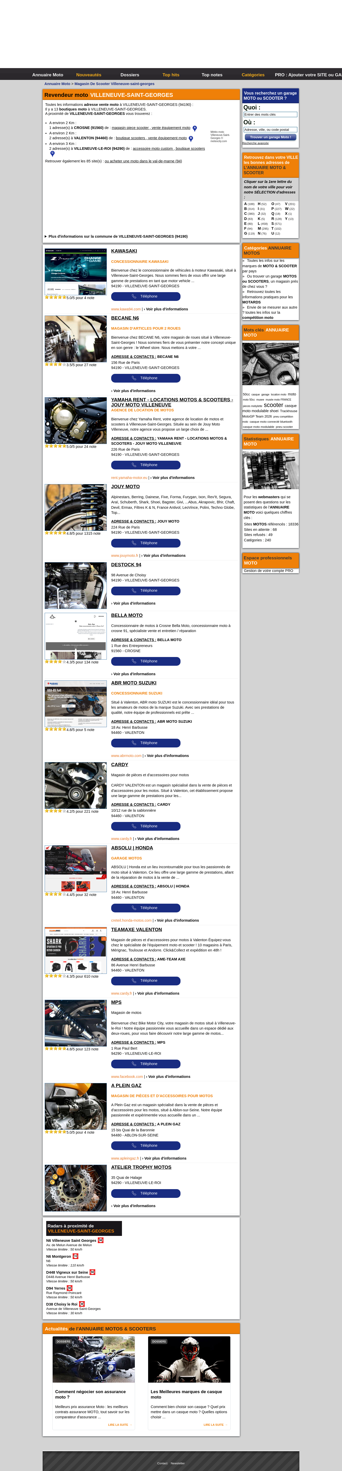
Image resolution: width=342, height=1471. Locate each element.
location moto (278, 394)
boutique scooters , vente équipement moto (151, 138)
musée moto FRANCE (278, 399)
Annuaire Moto (47, 74)
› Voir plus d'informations (166, 309)
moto (292, 394)
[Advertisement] (248, 39)
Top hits (171, 74)
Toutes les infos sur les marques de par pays (269, 265)
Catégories (253, 74)
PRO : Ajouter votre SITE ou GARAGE (295, 74)
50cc (246, 394)
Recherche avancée (255, 143)
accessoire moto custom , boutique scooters (169, 148)
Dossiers (130, 74)
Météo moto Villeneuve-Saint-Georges (220, 135)
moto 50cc (249, 399)
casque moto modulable (258, 426)
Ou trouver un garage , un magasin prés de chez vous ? (270, 281)
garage (265, 394)
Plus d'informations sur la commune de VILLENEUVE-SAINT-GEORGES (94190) (118, 236)
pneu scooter (284, 426)
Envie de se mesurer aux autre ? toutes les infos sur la (269, 312)
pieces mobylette (252, 406)
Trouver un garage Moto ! (270, 137)
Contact (162, 1463)
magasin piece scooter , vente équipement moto (151, 128)
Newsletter (178, 1463)
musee (260, 399)
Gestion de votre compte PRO (268, 571)
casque (255, 394)
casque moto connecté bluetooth (271, 421)
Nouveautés (88, 74)
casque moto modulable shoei (269, 408)
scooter (273, 405)
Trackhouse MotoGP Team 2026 (269, 413)
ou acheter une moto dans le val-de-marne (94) (143, 161)
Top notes (212, 74)
